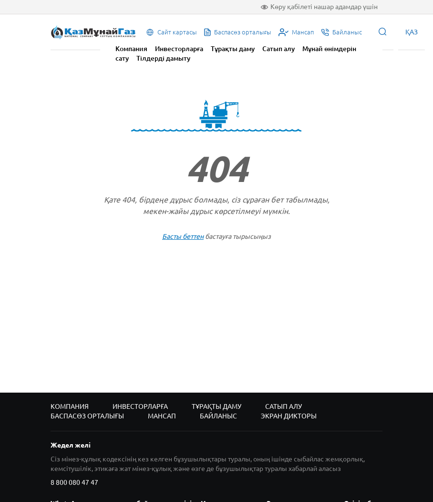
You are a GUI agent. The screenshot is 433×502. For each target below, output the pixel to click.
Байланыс (218, 416)
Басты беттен (183, 236)
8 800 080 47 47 (74, 482)
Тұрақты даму (233, 49)
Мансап (162, 416)
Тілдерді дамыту (163, 58)
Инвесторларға (179, 49)
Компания (131, 49)
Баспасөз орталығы (87, 416)
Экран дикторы (289, 416)
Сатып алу (278, 49)
